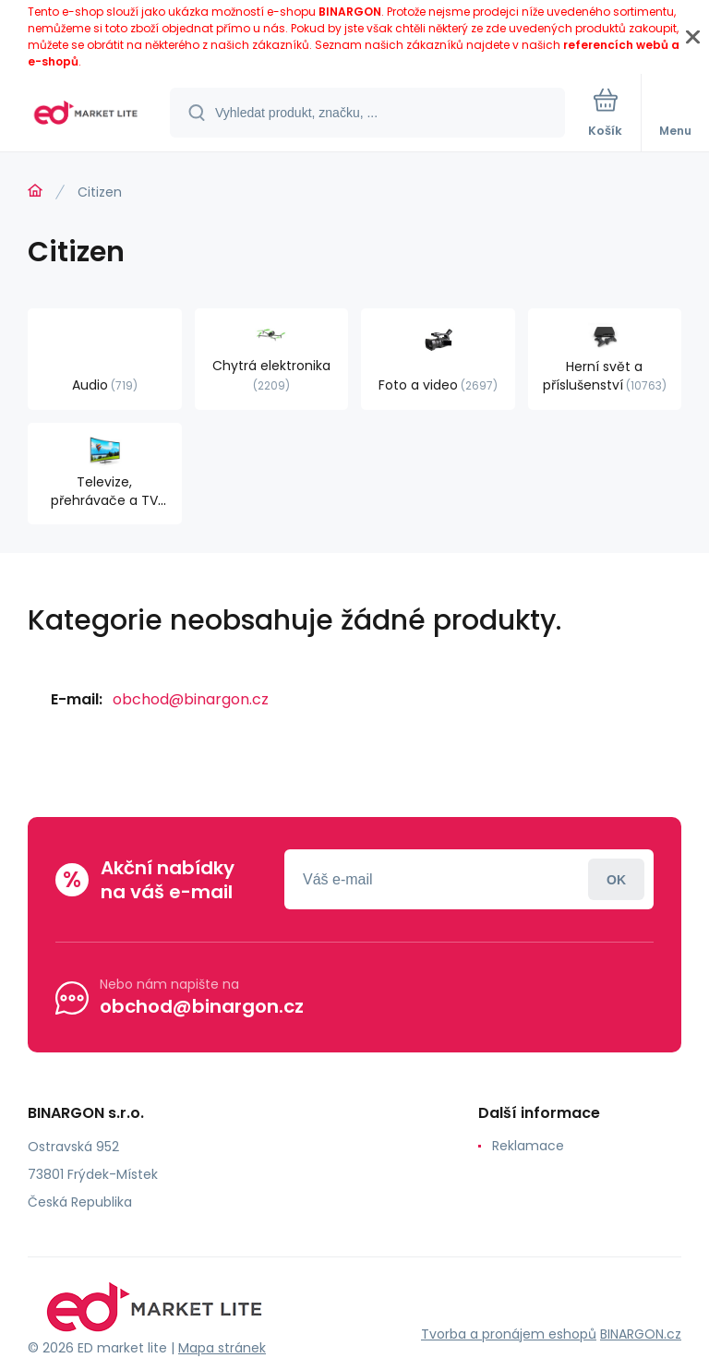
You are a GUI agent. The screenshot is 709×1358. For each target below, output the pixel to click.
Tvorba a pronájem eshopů (508, 1334)
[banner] (86, 114)
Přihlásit (616, 879)
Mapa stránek (222, 1348)
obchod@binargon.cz (191, 699)
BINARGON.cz (640, 1334)
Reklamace (528, 1145)
